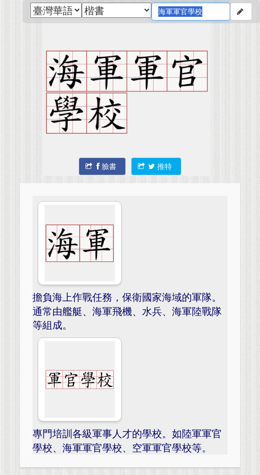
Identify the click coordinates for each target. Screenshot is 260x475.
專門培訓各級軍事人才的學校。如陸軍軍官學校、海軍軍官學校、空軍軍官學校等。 (127, 440)
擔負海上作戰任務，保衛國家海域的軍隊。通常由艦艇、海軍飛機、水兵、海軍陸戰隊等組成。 (127, 310)
